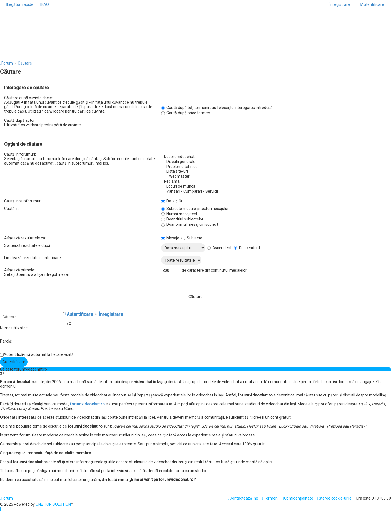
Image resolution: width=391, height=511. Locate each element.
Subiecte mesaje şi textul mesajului (194, 208)
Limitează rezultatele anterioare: (33, 258)
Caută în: (11, 208)
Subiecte (191, 238)
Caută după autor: (20, 120)
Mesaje (170, 238)
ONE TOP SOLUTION (53, 504)
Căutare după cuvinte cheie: (28, 98)
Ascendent (219, 247)
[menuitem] (44, 4)
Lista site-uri (274, 171)
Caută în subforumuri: (23, 201)
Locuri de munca (274, 186)
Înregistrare (111, 314)
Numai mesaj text (179, 214)
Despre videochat (274, 156)
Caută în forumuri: (20, 154)
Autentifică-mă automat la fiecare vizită (39, 354)
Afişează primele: (19, 270)
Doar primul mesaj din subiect (189, 224)
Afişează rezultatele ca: (25, 238)
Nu (178, 201)
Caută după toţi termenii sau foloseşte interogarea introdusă (217, 107)
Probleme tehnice (274, 166)
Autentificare (80, 314)
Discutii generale (274, 161)
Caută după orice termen (185, 113)
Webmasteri (274, 176)
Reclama (274, 181)
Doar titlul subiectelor (182, 219)
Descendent (247, 247)
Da (166, 201)
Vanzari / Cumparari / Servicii (274, 191)
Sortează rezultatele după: (27, 245)
